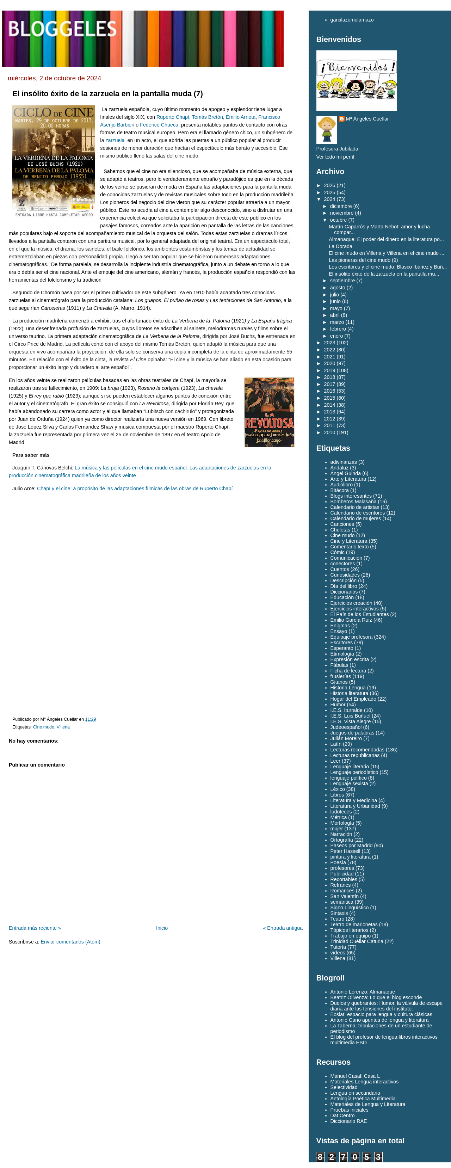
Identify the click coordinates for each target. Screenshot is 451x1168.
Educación (342, 597)
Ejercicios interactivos (354, 608)
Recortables (343, 879)
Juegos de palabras (352, 733)
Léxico (337, 789)
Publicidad (342, 874)
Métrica (338, 817)
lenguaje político (348, 778)
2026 (329, 185)
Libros (337, 795)
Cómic (337, 552)
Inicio (162, 928)
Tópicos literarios (349, 930)
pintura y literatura (350, 857)
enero (336, 336)
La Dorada (340, 246)
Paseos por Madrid (351, 845)
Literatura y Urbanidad (355, 806)
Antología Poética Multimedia (363, 1098)
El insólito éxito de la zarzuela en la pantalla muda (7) (107, 94)
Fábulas (339, 665)
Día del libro (343, 586)
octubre (338, 220)
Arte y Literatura (348, 479)
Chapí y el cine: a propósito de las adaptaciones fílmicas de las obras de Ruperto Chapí (135, 488)
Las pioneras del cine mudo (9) (363, 260)
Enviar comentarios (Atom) (70, 942)
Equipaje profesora (351, 637)
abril (335, 315)
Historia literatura (349, 693)
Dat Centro (342, 1115)
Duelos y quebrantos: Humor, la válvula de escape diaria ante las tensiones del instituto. (386, 1006)
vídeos (337, 952)
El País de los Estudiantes (359, 614)
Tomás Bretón (207, 117)
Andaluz (339, 468)
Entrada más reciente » (35, 928)
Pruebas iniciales (349, 1110)
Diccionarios (344, 592)
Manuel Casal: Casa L (355, 1076)
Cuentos (339, 569)
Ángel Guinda (345, 473)
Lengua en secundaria (355, 1093)
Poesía (338, 862)
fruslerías (340, 676)
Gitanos (339, 682)
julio (334, 294)
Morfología (342, 823)
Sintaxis (339, 913)
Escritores (341, 642)
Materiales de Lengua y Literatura (368, 1104)
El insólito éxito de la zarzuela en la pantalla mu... (384, 274)
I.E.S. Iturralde (346, 710)
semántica (341, 902)
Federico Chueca (159, 125)
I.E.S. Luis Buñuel (350, 716)
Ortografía (341, 840)
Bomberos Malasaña (353, 501)
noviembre (342, 213)
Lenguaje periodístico (354, 772)
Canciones (342, 524)
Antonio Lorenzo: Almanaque (362, 992)
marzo (337, 322)
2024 (329, 199)
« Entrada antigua (283, 928)
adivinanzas (343, 462)
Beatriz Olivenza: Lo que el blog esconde (376, 997)
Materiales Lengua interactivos (364, 1081)
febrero (338, 329)
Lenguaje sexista (349, 783)
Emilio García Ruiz (351, 620)
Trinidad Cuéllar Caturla (356, 941)
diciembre (341, 206)
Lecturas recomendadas (357, 749)
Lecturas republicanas (355, 755)
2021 (329, 356)
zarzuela (114, 140)
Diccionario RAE (348, 1121)
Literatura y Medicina (353, 800)
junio (335, 301)
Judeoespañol (346, 727)
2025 (329, 192)
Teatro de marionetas (354, 924)
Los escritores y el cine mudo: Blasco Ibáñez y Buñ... (388, 267)
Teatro (337, 919)
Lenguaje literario (349, 766)
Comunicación (346, 558)
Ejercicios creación (351, 603)
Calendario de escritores (357, 513)
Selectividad (344, 1087)
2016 (329, 391)
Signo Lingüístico (349, 907)
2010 (329, 432)
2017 (329, 384)
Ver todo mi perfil (335, 157)
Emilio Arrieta (240, 117)
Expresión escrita (349, 659)
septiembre (342, 280)
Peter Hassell (345, 851)
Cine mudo (43, 727)
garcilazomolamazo (352, 20)
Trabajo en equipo (350, 936)
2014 (329, 405)
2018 (329, 377)
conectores (342, 563)
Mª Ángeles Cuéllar (367, 119)
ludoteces (341, 811)
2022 (329, 349)
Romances (342, 890)
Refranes (340, 885)
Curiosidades (345, 575)
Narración (341, 834)
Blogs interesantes (351, 496)
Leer (335, 761)
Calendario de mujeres (355, 518)
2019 (329, 370)
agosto (337, 287)
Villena (63, 727)
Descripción (343, 580)
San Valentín (344, 896)
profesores (342, 868)
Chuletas (340, 530)
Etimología (342, 654)
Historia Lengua (348, 687)
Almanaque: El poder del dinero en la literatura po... (386, 239)
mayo (336, 308)
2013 (329, 411)
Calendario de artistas (354, 507)
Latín (336, 744)
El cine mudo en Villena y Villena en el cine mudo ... (386, 253)
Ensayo (338, 631)
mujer (336, 828)
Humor (338, 704)
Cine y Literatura (348, 541)
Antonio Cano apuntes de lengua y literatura (379, 1020)
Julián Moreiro (346, 738)
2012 (329, 419)
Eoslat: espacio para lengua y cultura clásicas (381, 1014)
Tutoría (338, 947)
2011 (329, 425)
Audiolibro (341, 484)
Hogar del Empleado (353, 699)
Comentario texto (349, 546)
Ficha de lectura (348, 671)
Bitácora (339, 490)
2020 (329, 363)
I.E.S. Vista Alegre (350, 721)
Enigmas (340, 625)
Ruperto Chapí (172, 117)
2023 (329, 342)
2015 (329, 398)
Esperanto (341, 648)
